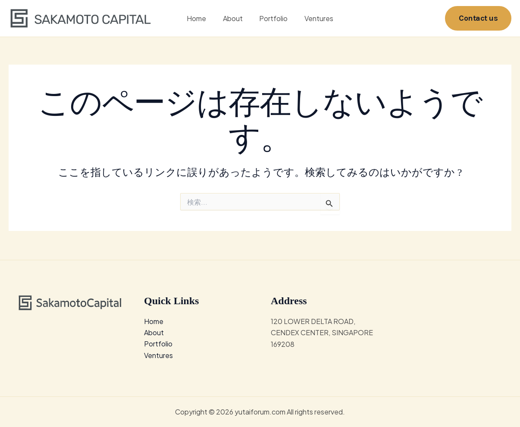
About (234, 18)
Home (200, 18)
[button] (478, 18)
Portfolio (272, 18)
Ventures (314, 18)
